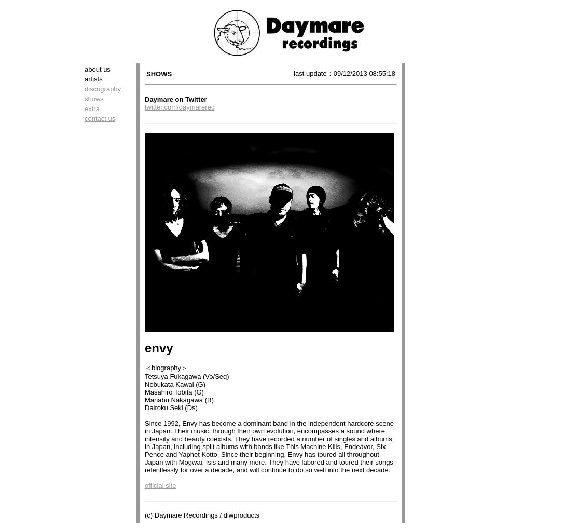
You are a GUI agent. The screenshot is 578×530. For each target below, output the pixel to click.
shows (94, 99)
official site (160, 486)
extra (92, 109)
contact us (100, 119)
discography (103, 89)
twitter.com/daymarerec (179, 107)
